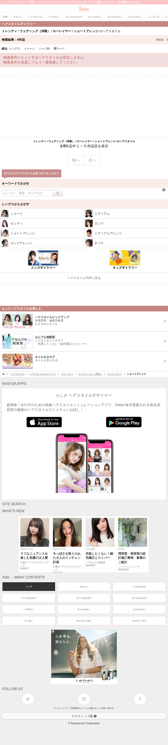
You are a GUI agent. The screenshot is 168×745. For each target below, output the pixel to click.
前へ (76, 160)
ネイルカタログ (139, 598)
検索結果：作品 (85, 39)
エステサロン (139, 609)
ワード (59, 48)
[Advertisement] (84, 106)
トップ (28, 586)
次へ (92, 160)
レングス (15, 48)
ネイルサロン (84, 609)
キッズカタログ (84, 598)
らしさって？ (60, 708)
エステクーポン (139, 621)
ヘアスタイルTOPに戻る (84, 278)
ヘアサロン (28, 609)
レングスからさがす (15, 204)
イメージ (30, 48)
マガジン (84, 586)
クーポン (28, 621)
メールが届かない (90, 708)
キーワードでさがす (15, 183)
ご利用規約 (74, 708)
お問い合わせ (107, 708)
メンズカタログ (28, 598)
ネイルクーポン (84, 621)
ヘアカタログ (139, 586)
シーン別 (45, 48)
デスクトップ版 (84, 716)
